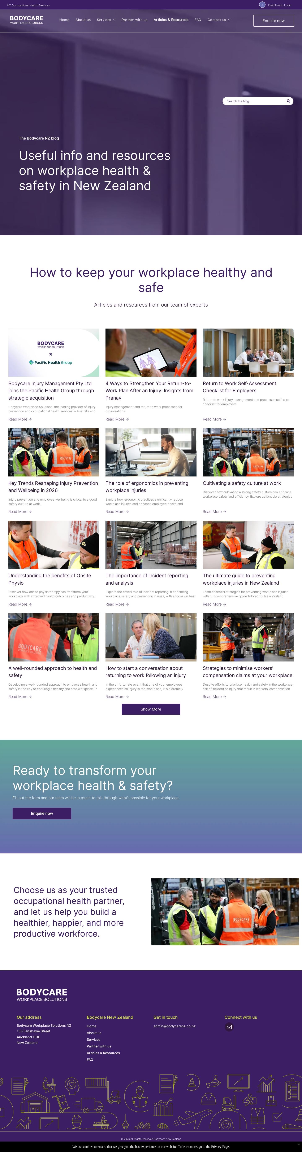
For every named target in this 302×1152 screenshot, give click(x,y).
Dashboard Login (280, 5)
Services (93, 1039)
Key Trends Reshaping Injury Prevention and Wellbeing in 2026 (53, 486)
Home (91, 1026)
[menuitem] (64, 19)
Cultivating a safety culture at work (242, 483)
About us (94, 1033)
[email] (229, 1027)
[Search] (258, 101)
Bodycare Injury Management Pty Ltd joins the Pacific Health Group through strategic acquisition (51, 391)
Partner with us (99, 1046)
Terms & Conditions (160, 1144)
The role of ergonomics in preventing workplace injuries (146, 486)
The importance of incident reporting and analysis (146, 579)
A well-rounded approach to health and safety (52, 671)
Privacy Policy (138, 1144)
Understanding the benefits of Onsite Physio (49, 579)
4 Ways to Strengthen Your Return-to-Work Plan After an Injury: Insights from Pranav (149, 391)
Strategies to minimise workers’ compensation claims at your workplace (247, 671)
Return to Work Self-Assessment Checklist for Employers (239, 387)
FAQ (90, 1060)
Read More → (20, 419)
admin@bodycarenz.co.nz (175, 1026)
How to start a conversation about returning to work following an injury (145, 671)
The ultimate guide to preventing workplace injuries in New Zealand (241, 579)
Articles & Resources (103, 1053)
